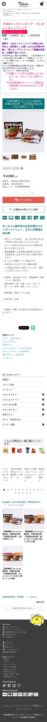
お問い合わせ (9, 635)
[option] (23, 131)
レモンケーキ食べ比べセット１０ (6, 475)
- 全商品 (6, 659)
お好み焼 (20, 354)
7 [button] (27, 490)
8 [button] (31, 490)
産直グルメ (8, 414)
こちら (38, 61)
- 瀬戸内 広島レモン (10, 672)
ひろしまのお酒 (10, 404)
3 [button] (12, 490)
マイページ (8, 644)
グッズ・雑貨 (9, 424)
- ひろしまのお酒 (9, 667)
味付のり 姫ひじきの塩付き (28, 475)
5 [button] (20, 490)
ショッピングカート (12, 649)
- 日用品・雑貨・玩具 (11, 674)
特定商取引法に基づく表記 (14, 632)
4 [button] (16, 490)
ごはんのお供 (26, 348)
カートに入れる (23, 200)
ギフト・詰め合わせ (12, 419)
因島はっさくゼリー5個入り (42, 475)
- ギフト (6, 662)
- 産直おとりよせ (9, 669)
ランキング (8, 389)
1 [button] (5, 490)
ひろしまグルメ (10, 394)
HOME (6, 625)
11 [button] (42, 490)
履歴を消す (40, 602)
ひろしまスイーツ (11, 399)
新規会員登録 (9, 652)
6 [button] (23, 490)
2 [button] (8, 490)
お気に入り (8, 647)
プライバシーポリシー (13, 629)
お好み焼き (25, 351)
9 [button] (35, 490)
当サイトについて (11, 627)
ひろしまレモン (10, 409)
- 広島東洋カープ (9, 677)
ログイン (7, 642)
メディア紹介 (9, 384)
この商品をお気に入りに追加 (23, 209)
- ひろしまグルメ (9, 664)
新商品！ (7, 379)
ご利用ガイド (9, 637)
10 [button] (38, 490)
